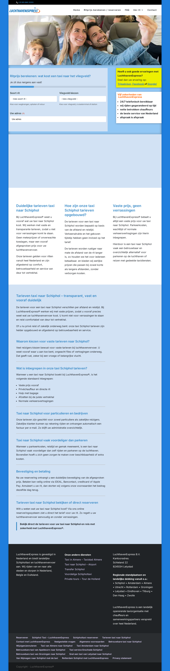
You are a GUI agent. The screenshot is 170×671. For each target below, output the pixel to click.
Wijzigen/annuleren (26, 645)
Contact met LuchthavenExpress (33, 641)
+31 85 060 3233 (25, 2)
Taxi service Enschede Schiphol (85, 649)
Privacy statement (122, 658)
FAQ (127, 10)
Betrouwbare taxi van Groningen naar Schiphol (40, 654)
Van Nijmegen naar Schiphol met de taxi (37, 658)
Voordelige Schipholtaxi (78, 574)
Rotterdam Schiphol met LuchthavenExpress (85, 658)
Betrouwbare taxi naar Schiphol (125, 641)
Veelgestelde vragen (64, 641)
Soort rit (15, 92)
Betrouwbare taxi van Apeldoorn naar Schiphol (40, 649)
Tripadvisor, (125, 83)
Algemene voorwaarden (91, 641)
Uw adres (17, 113)
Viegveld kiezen (68, 92)
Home (76, 10)
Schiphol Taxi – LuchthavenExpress (50, 637)
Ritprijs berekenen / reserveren (102, 10)
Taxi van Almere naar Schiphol (57, 645)
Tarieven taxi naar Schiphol (116, 637)
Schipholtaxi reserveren (85, 637)
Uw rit (136, 10)
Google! (152, 83)
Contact (152, 10)
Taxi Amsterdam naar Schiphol (93, 645)
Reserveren (22, 637)
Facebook (138, 83)
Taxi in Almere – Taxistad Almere (83, 559)
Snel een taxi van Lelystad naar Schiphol (90, 654)
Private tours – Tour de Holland (82, 578)
